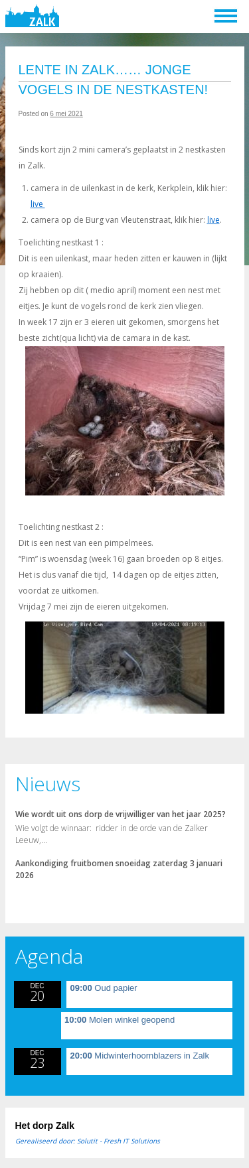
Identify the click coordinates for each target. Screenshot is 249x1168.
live (38, 204)
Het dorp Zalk (44, 1125)
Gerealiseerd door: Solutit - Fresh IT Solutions (87, 1140)
